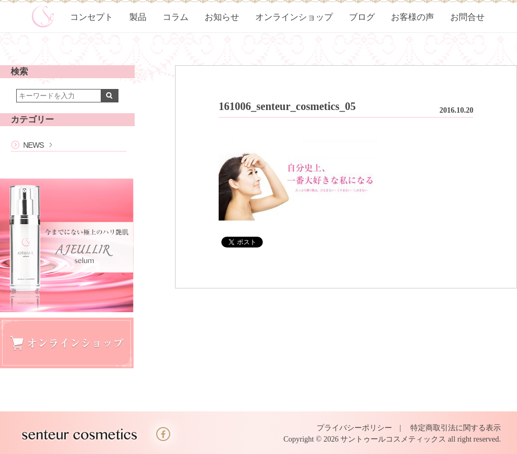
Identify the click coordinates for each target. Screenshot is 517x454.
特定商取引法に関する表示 (455, 428)
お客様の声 (412, 17)
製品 (137, 17)
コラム (175, 17)
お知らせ (222, 17)
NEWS (33, 145)
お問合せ (467, 17)
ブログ (362, 17)
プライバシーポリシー (354, 428)
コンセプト (91, 17)
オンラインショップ (294, 17)
